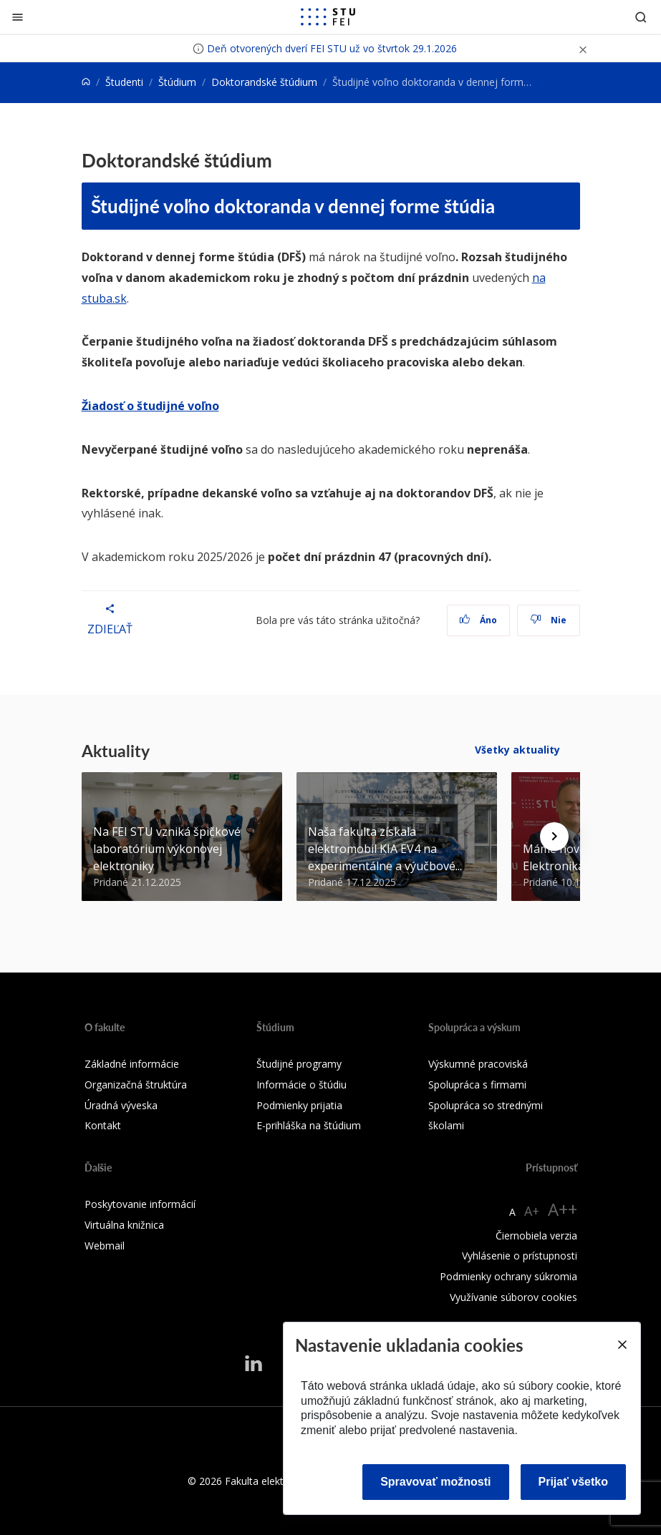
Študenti (124, 82)
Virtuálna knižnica (124, 1225)
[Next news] (554, 836)
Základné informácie (132, 1064)
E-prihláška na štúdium (308, 1125)
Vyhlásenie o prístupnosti (519, 1255)
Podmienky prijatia (299, 1105)
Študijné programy (299, 1064)
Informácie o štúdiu (301, 1084)
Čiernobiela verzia (536, 1235)
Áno (478, 620)
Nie (548, 620)
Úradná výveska (121, 1105)
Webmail (105, 1245)
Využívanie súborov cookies (513, 1297)
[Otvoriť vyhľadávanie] (641, 17)
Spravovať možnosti (435, 1482)
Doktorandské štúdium (264, 82)
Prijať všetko (574, 1482)
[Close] (621, 1344)
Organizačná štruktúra (136, 1084)
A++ (562, 1209)
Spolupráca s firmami (477, 1084)
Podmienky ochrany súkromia (508, 1276)
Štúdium (177, 82)
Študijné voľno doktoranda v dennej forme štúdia (293, 206)
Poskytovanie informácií (140, 1204)
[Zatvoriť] (17, 17)
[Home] (86, 82)
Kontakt (103, 1125)
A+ (531, 1210)
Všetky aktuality (517, 749)
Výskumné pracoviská (478, 1064)
